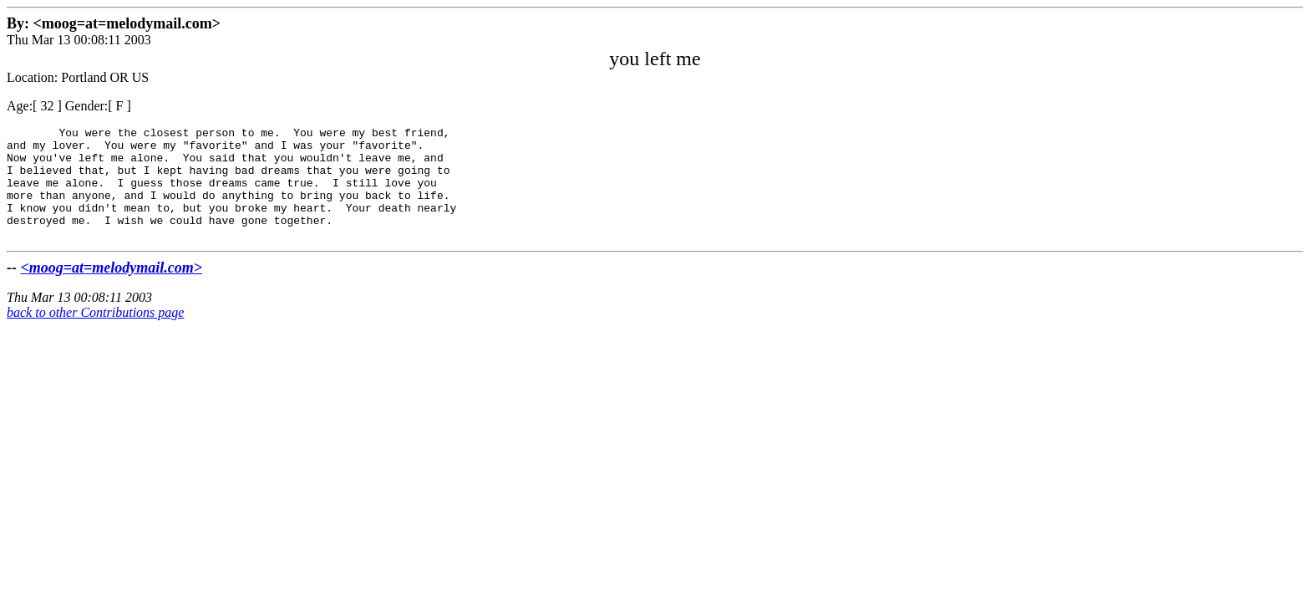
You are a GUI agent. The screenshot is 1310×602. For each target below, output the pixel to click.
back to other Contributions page (95, 335)
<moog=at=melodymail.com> (112, 290)
